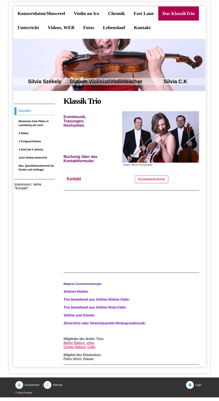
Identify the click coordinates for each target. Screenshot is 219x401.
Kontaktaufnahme (151, 179)
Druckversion (32, 384)
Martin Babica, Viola (79, 343)
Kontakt (74, 179)
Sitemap (57, 384)
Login (198, 384)
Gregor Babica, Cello (79, 347)
